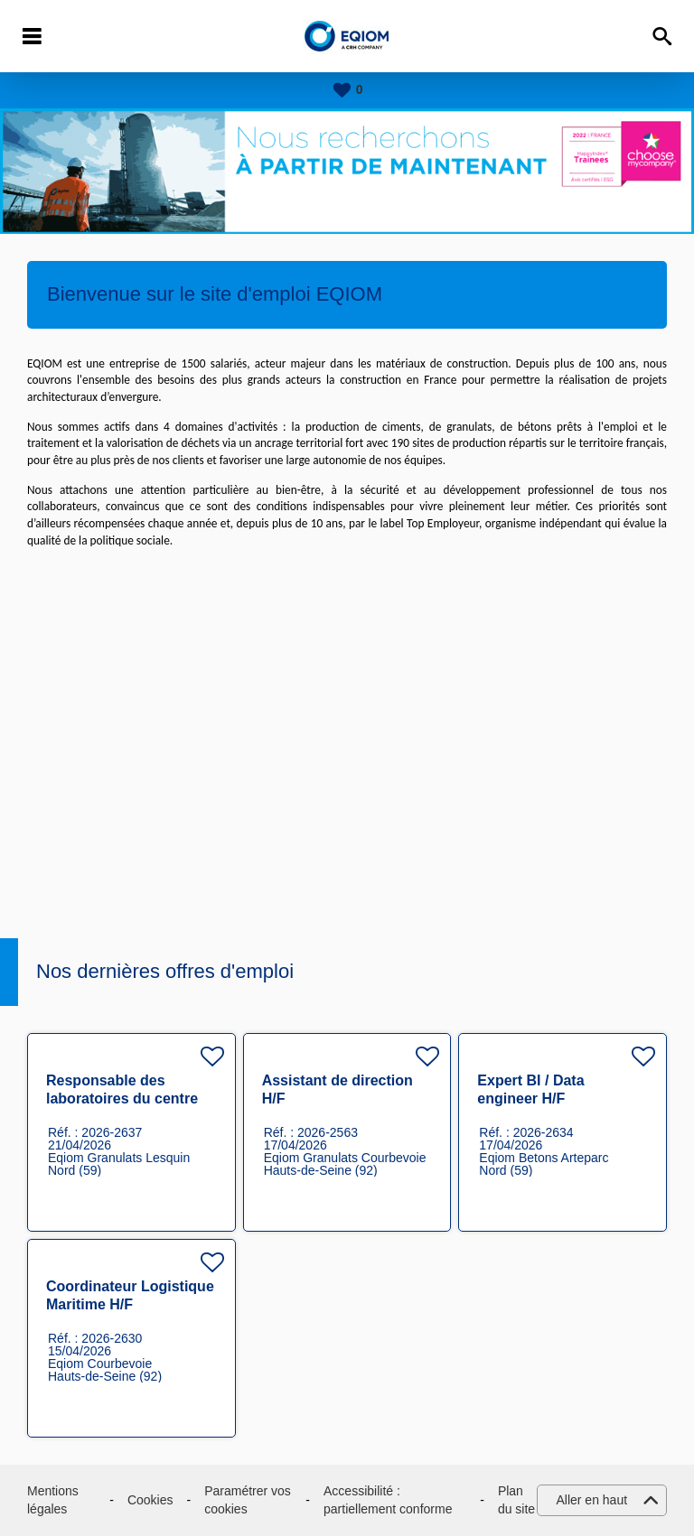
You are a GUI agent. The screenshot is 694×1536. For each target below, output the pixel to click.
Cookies (150, 1500)
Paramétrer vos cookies (247, 1500)
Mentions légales (53, 1500)
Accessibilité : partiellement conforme (388, 1500)
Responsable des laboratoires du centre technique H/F (122, 1098)
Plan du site (516, 1500)
